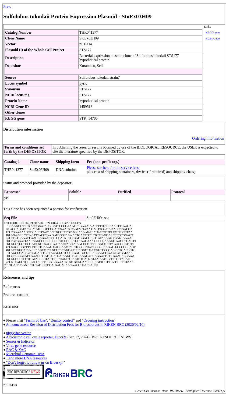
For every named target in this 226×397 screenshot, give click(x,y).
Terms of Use (35, 320)
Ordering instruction (99, 320)
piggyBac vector (18, 333)
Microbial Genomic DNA (25, 354)
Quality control (61, 320)
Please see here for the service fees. (113, 168)
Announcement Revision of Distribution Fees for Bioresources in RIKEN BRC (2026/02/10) (75, 324)
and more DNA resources (28, 358)
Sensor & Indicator (20, 341)
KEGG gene (212, 32)
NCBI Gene (212, 38)
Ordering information (208, 138)
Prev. (7, 6)
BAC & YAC (16, 350)
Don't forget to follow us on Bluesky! (36, 362)
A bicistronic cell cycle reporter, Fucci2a (36, 337)
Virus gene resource (21, 345)
